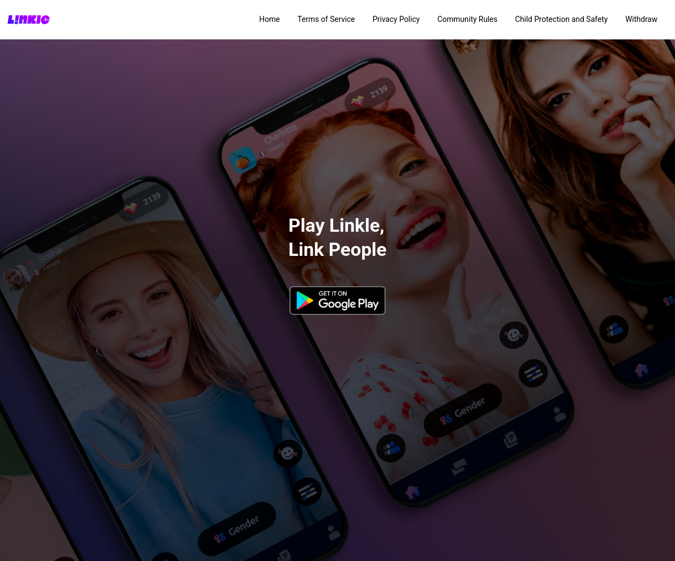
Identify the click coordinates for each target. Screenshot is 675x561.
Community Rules (467, 19)
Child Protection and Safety (561, 19)
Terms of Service (326, 19)
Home (269, 19)
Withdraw (641, 19)
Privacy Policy (396, 19)
